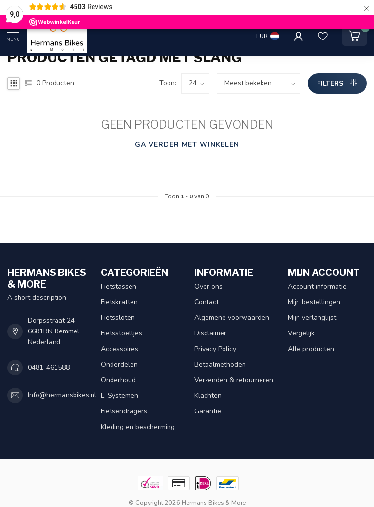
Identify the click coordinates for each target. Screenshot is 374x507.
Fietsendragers (124, 411)
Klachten (208, 395)
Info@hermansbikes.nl (62, 395)
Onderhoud (118, 380)
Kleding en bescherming (138, 426)
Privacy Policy (215, 348)
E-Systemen (119, 395)
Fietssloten (118, 317)
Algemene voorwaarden (231, 317)
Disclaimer (210, 333)
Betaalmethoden (220, 364)
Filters (337, 83)
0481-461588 (49, 367)
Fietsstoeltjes (121, 333)
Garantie (207, 411)
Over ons (208, 286)
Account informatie (317, 286)
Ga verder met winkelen (187, 144)
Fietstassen (118, 286)
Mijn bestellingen (314, 302)
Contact (206, 302)
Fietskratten (119, 302)
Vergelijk (301, 333)
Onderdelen (119, 364)
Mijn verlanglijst (312, 317)
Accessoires (119, 348)
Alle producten (311, 348)
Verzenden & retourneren (233, 380)
